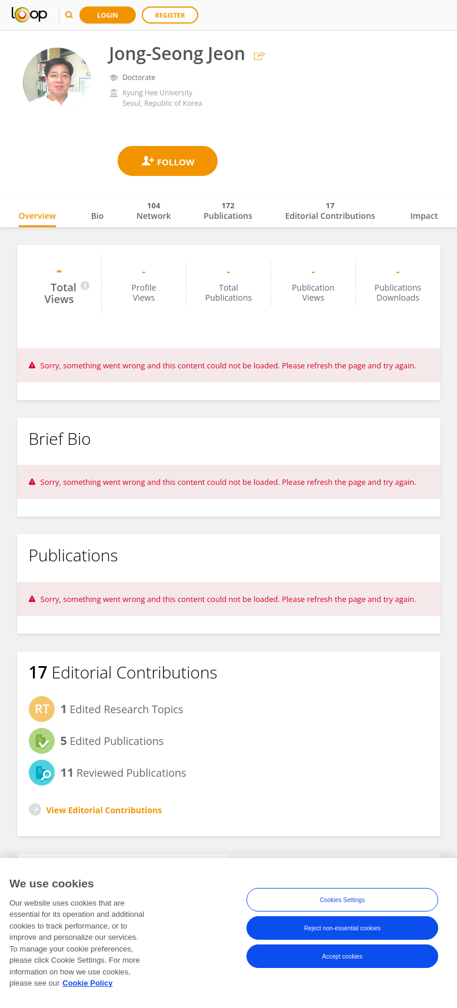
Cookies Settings (342, 900)
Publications (228, 210)
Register (170, 15)
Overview (37, 215)
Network (153, 210)
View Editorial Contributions (104, 810)
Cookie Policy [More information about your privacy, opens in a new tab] (87, 983)
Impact (424, 215)
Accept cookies (342, 956)
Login (107, 15)
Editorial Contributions (330, 210)
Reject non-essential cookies (342, 928)
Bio (97, 215)
